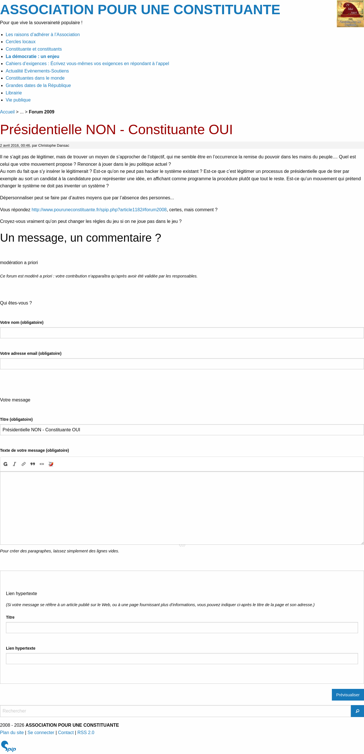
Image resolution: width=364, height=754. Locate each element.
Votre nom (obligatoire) (22, 322)
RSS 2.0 (85, 732)
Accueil (7, 111)
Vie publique (18, 100)
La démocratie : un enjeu (32, 56)
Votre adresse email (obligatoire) (30, 353)
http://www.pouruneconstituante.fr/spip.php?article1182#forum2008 (99, 209)
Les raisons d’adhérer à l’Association (43, 34)
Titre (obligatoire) (16, 419)
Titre (10, 617)
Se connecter (41, 732)
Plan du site (12, 732)
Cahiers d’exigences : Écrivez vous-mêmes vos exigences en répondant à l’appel (87, 63)
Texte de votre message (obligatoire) (34, 450)
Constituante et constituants (34, 49)
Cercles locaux (21, 41)
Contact (66, 732)
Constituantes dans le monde (35, 78)
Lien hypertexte (20, 648)
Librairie (14, 92)
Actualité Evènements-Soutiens (37, 71)
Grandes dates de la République (38, 85)
